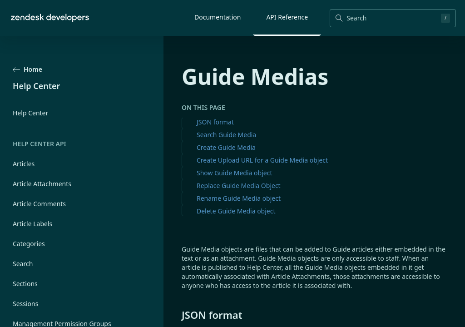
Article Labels (32, 223)
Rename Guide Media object (239, 198)
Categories (29, 243)
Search (23, 263)
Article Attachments (42, 183)
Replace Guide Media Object (239, 185)
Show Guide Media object (234, 172)
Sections (25, 283)
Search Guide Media (226, 134)
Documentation (217, 17)
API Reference (287, 17)
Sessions (25, 303)
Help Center (30, 113)
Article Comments (39, 203)
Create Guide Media (226, 147)
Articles (24, 163)
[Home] (50, 18)
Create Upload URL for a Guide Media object (262, 160)
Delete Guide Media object (236, 211)
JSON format (215, 122)
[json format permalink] (177, 314)
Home (27, 69)
